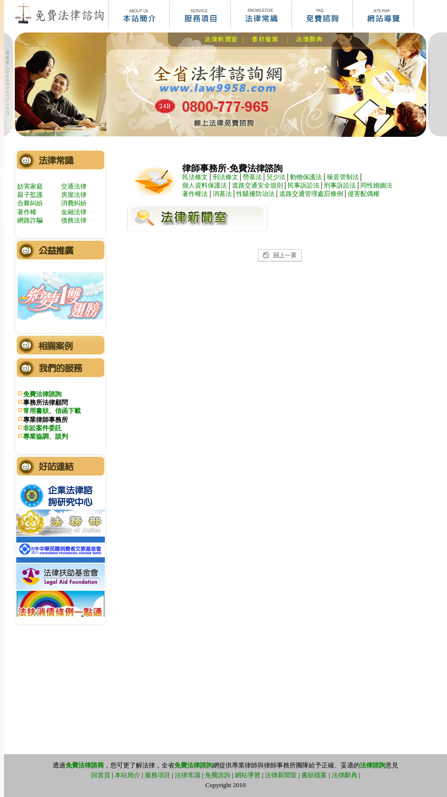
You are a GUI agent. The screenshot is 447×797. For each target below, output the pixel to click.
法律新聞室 (281, 775)
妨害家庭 (30, 186)
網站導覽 (247, 775)
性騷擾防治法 (255, 193)
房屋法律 (74, 194)
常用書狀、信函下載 (52, 410)
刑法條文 (225, 177)
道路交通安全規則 (257, 185)
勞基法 (252, 177)
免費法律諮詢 (42, 394)
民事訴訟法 (303, 185)
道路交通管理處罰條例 (311, 193)
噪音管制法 (343, 177)
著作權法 (195, 193)
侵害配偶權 (364, 193)
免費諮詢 (217, 775)
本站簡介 (127, 775)
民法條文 (195, 177)
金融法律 (74, 212)
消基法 (222, 193)
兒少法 (276, 177)
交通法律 (74, 186)
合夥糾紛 (30, 203)
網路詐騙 (30, 220)
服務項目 (157, 775)
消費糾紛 (74, 203)
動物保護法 (306, 177)
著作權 (26, 212)
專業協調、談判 (45, 436)
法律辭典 (344, 775)
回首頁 (100, 775)
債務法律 (74, 220)
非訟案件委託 (42, 428)
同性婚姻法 (376, 185)
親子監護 (30, 194)
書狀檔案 (314, 775)
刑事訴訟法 (340, 185)
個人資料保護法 (204, 185)
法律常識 (187, 775)
